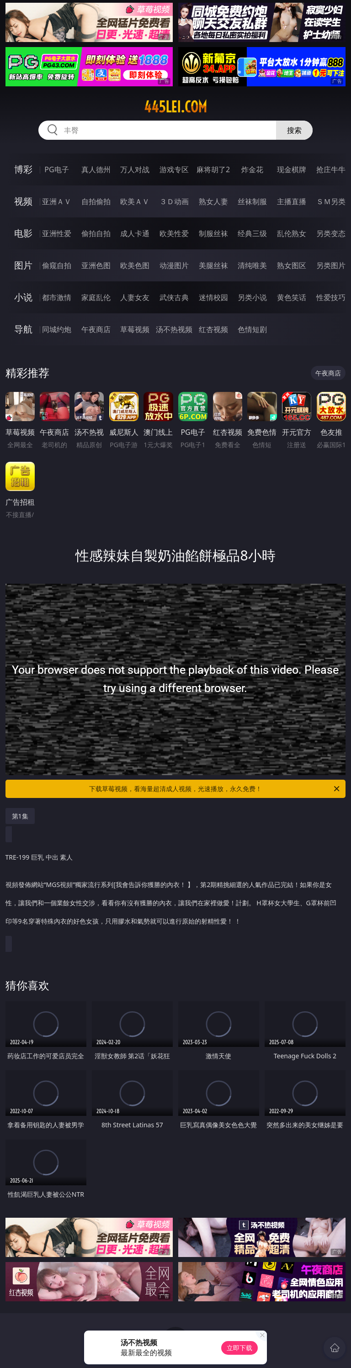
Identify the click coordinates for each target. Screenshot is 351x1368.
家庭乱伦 (96, 297)
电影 (23, 233)
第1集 (20, 816)
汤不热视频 (174, 329)
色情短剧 (252, 329)
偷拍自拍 (96, 233)
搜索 (294, 130)
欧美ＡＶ (134, 201)
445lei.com (175, 107)
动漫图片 (174, 265)
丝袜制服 (252, 201)
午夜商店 (96, 329)
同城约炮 (56, 329)
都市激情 (56, 297)
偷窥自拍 (56, 265)
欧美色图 (134, 265)
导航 (23, 329)
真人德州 (96, 169)
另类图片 (331, 265)
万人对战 (134, 169)
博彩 (23, 169)
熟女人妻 (213, 201)
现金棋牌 (291, 169)
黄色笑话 (291, 297)
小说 (23, 297)
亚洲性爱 (56, 233)
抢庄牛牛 (331, 169)
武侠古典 (174, 297)
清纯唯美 (252, 265)
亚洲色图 (96, 265)
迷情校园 (213, 297)
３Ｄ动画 (174, 201)
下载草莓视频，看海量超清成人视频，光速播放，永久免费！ (215, 788)
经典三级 (252, 233)
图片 (23, 265)
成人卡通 (134, 233)
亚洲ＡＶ (56, 201)
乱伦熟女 (291, 233)
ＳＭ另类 (331, 201)
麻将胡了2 (213, 169)
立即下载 (239, 1347)
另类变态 (331, 233)
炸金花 (252, 169)
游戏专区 (174, 169)
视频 (23, 201)
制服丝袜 (213, 233)
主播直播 (291, 201)
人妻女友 (134, 297)
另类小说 (252, 297)
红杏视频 (213, 329)
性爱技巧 (331, 297)
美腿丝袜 (213, 265)
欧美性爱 (174, 233)
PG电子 (56, 169)
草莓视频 (134, 329)
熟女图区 (291, 265)
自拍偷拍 (96, 201)
